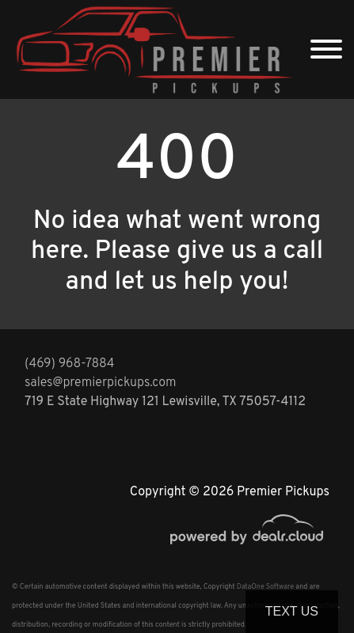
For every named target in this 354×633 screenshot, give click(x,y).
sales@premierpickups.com (100, 383)
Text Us (291, 611)
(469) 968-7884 (70, 364)
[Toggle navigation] (326, 49)
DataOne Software (265, 586)
